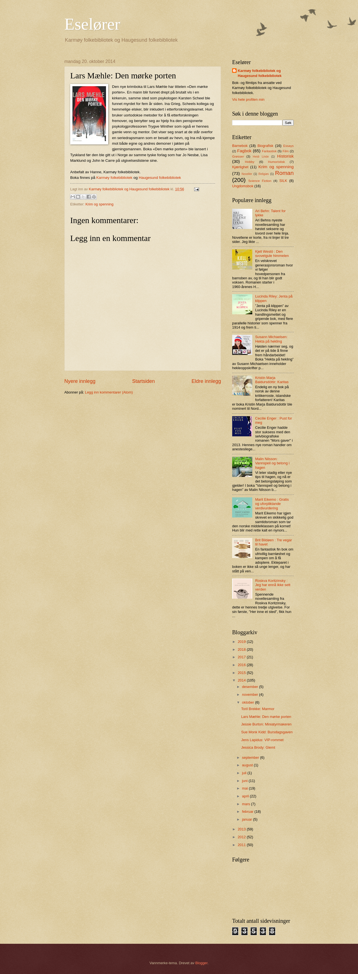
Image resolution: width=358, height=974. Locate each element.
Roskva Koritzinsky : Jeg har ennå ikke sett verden (272, 585)
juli (244, 773)
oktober (248, 702)
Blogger (201, 963)
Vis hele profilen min (248, 99)
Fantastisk (269, 151)
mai (245, 788)
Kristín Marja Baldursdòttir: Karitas (272, 380)
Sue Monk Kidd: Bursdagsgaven (267, 732)
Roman (284, 173)
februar (248, 811)
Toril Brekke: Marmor (257, 709)
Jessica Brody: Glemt (258, 747)
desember (250, 687)
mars (246, 804)
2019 (242, 642)
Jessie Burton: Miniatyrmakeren (266, 724)
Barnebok (240, 146)
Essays (288, 145)
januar (247, 819)
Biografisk (266, 146)
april (246, 796)
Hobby (249, 161)
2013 (242, 829)
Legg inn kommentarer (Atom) (109, 392)
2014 (242, 680)
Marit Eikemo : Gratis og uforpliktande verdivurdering (272, 503)
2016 (242, 665)
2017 (242, 657)
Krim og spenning (99, 204)
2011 (242, 845)
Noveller (247, 173)
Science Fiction (259, 180)
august (248, 765)
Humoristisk (276, 161)
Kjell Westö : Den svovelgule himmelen (272, 253)
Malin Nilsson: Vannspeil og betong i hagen (272, 463)
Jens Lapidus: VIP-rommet (262, 740)
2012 (242, 837)
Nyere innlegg (79, 381)
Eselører (92, 24)
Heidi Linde (261, 156)
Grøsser (238, 156)
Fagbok (244, 150)
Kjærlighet (240, 167)
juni (245, 781)
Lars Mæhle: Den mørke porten (266, 717)
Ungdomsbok (242, 186)
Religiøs (263, 173)
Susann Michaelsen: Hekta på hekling (271, 339)
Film (285, 151)
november (250, 694)
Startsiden (143, 381)
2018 (242, 649)
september (251, 757)
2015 (242, 673)
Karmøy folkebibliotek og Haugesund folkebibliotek (260, 73)
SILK (283, 181)
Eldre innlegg (206, 381)
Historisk (285, 156)
